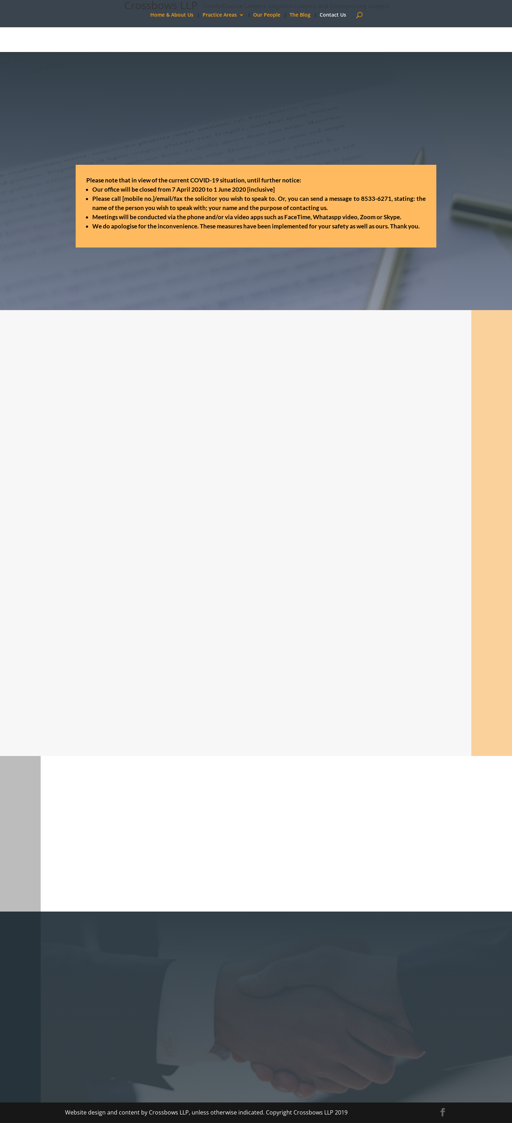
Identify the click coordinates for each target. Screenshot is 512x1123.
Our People (266, 15)
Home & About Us (171, 15)
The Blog (300, 15)
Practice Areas (220, 15)
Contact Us (333, 15)
